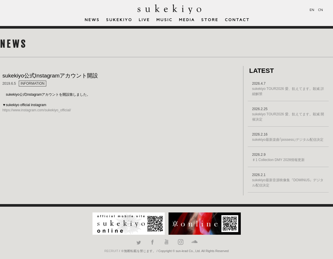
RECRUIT (111, 251)
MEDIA (187, 19)
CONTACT (237, 19)
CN (320, 10)
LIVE (144, 19)
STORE (210, 19)
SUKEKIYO (119, 19)
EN (312, 10)
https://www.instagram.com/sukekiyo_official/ (36, 110)
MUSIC (164, 19)
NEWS (92, 19)
